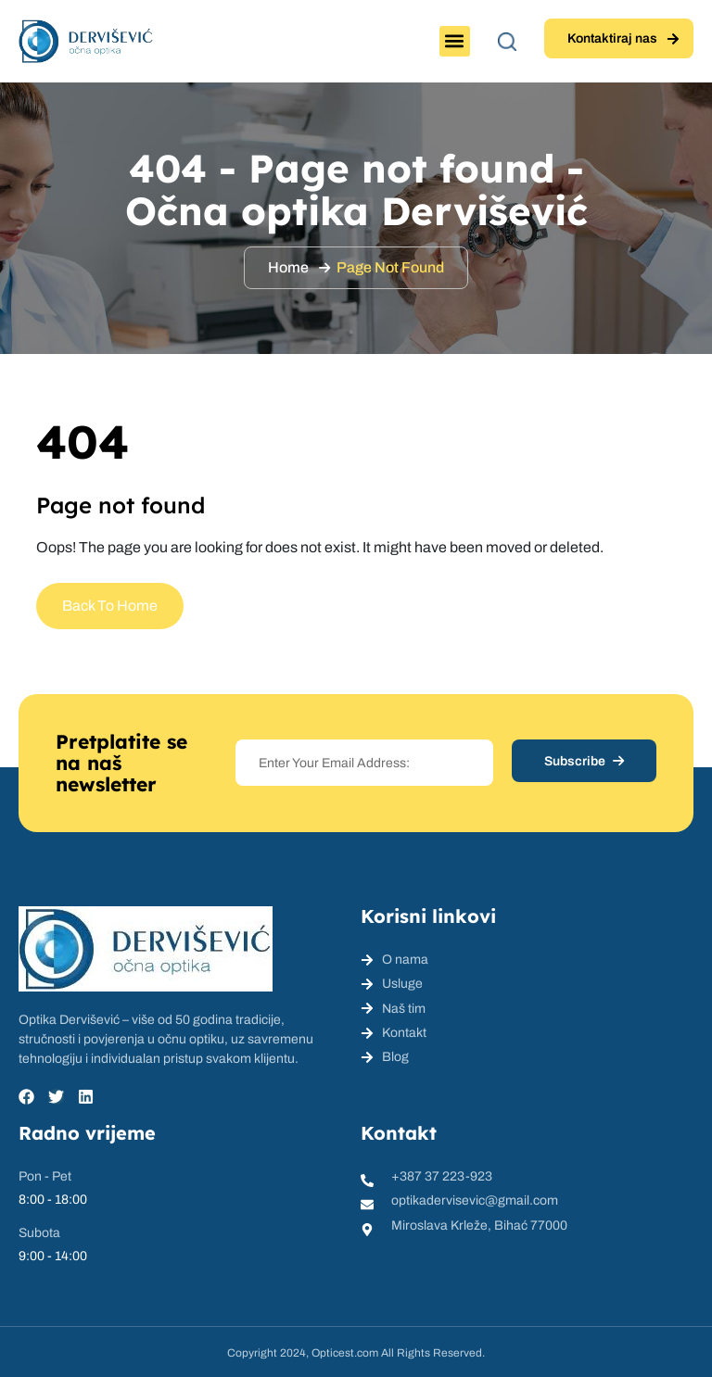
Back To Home (110, 605)
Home (288, 267)
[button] (454, 41)
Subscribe (584, 761)
